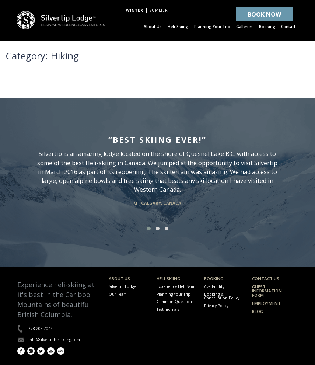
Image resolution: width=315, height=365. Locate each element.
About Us (119, 278)
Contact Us (265, 278)
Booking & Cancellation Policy (221, 296)
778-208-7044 (40, 328)
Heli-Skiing (168, 278)
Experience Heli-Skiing (177, 286)
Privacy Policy (216, 305)
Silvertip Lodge (122, 286)
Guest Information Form (267, 291)
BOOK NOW (264, 14)
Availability (214, 286)
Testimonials (168, 309)
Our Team (118, 294)
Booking (213, 278)
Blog (257, 311)
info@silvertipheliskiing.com (54, 339)
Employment (266, 303)
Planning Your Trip (173, 294)
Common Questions (175, 301)
